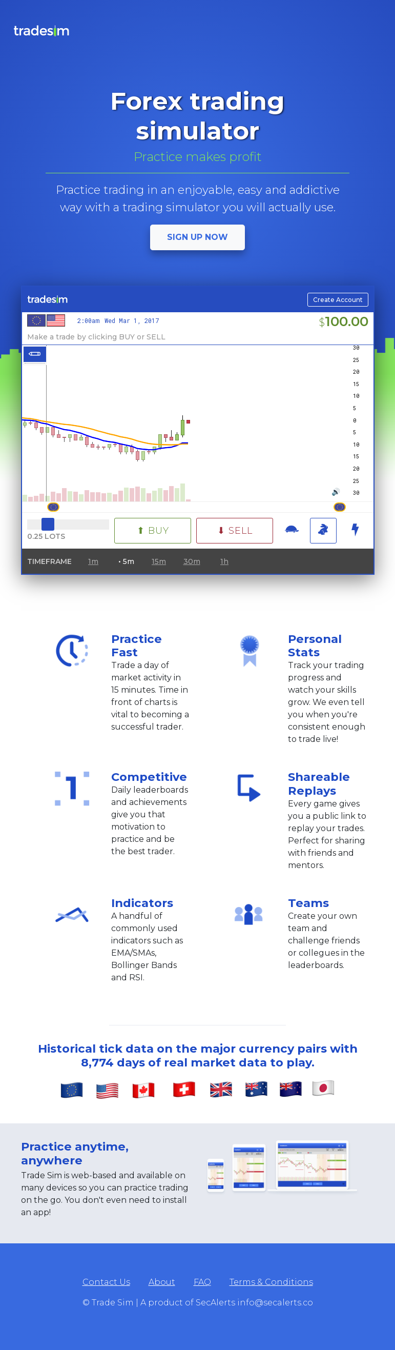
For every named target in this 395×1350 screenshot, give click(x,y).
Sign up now (197, 237)
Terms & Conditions (271, 1282)
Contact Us (106, 1282)
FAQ (202, 1282)
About (162, 1282)
